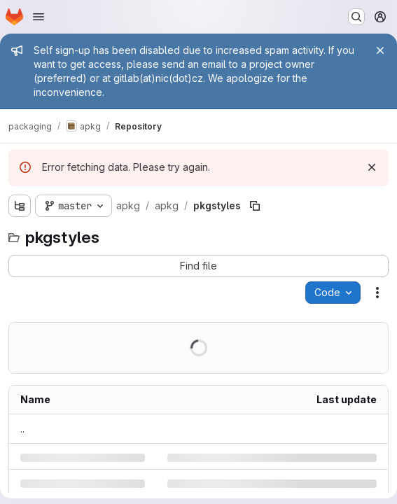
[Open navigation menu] (38, 17)
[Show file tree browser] (19, 206)
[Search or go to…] (356, 16)
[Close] (380, 50)
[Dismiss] (371, 167)
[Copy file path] (255, 206)
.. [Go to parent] (22, 429)
